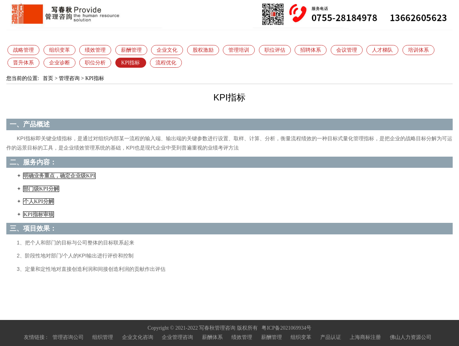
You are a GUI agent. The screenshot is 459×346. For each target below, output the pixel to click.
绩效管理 (95, 50)
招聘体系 (310, 50)
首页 (48, 78)
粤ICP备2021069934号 (286, 328)
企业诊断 (59, 62)
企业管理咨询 (177, 337)
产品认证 (330, 337)
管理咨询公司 (68, 337)
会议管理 (346, 50)
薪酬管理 (131, 50)
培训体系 (418, 50)
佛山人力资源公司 (410, 337)
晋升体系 (23, 62)
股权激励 (203, 50)
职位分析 (95, 62)
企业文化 (167, 50)
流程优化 (165, 62)
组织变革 (59, 50)
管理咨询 (69, 78)
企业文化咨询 (137, 337)
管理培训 (238, 50)
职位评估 (274, 50)
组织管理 (102, 337)
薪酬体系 (212, 337)
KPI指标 (130, 62)
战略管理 (23, 50)
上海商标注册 (365, 337)
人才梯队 (382, 50)
